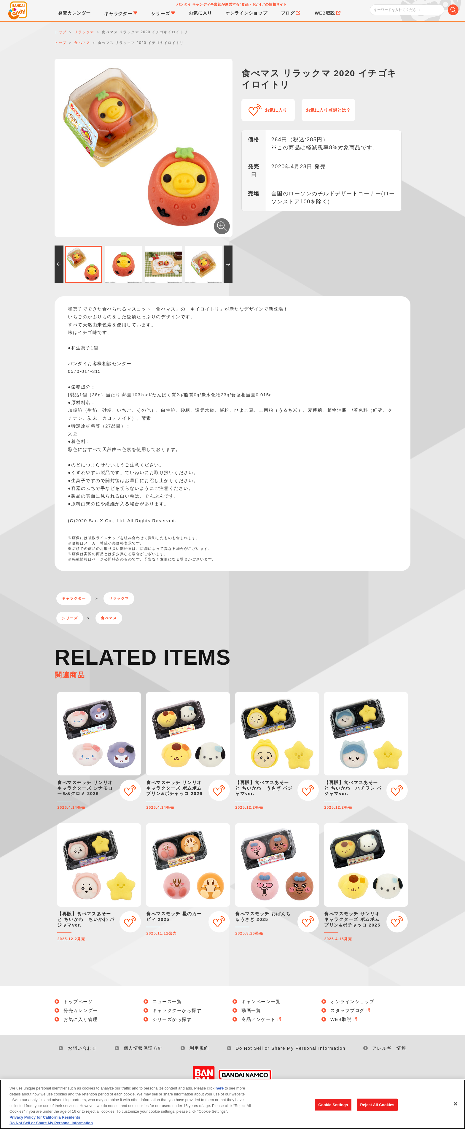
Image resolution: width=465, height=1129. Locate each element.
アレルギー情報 (389, 1048)
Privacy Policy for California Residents (44, 1118)
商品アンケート (261, 1019)
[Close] (455, 1104)
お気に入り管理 (80, 1019)
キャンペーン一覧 (261, 1001)
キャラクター (74, 598)
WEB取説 (344, 1019)
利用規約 (199, 1048)
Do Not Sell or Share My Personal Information (290, 1048)
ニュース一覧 (167, 1001)
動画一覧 (251, 1010)
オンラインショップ (352, 1001)
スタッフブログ (350, 1010)
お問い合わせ (82, 1048)
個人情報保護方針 (143, 1048)
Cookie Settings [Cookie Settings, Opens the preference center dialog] (333, 1106)
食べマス (109, 618)
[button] (59, 264)
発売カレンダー (80, 1010)
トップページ (78, 1001)
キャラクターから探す (176, 1010)
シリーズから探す (172, 1019)
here (220, 1089)
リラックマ (119, 598)
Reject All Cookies (377, 1106)
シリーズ (70, 618)
